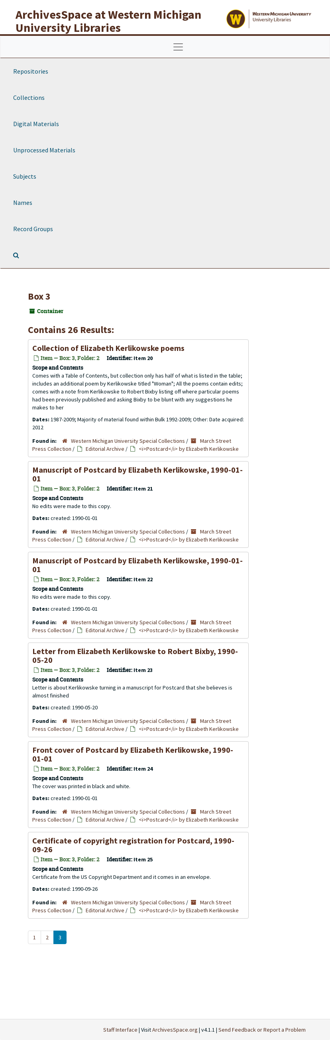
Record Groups (33, 229)
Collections (29, 97)
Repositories (30, 71)
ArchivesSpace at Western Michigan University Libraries (108, 21)
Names (22, 202)
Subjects (24, 176)
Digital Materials (36, 124)
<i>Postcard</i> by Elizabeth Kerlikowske (189, 448)
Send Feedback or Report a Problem (262, 1029)
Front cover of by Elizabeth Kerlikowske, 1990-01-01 (132, 754)
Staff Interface (120, 1029)
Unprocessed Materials (44, 150)
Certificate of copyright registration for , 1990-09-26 (133, 845)
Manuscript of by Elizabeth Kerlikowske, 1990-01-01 (137, 474)
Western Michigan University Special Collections (128, 440)
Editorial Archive (105, 448)
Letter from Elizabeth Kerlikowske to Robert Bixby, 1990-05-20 (135, 655)
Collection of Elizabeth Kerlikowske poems (108, 348)
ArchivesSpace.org (175, 1029)
